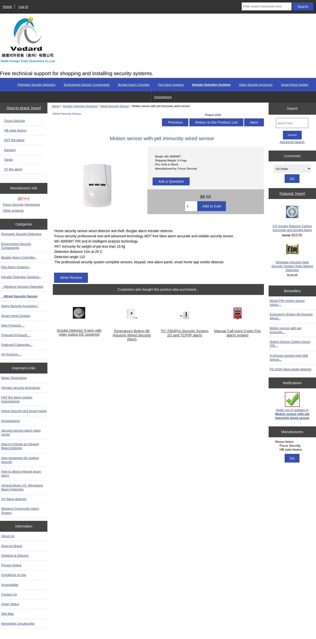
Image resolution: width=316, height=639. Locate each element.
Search (292, 108)
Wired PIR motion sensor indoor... (287, 303)
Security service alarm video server (20, 432)
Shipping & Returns (14, 555)
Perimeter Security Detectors (36, 85)
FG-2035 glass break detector (291, 369)
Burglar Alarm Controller (134, 85)
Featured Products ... (16, 335)
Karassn (10, 150)
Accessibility (9, 585)
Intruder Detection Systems (80, 106)
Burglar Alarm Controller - (19, 257)
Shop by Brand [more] (24, 108)
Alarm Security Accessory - (20, 306)
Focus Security (14, 121)
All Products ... (11, 354)
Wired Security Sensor (114, 106)
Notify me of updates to (292, 406)
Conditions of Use (13, 575)
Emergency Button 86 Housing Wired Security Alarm (132, 335)
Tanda (8, 159)
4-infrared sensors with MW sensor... (289, 357)
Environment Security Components (87, 85)
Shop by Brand (11, 546)
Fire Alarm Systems (171, 85)
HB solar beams (15, 130)
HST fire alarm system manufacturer (16, 399)
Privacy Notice (11, 565)
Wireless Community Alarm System (20, 510)
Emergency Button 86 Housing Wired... (291, 316)
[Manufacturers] (292, 446)
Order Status (10, 604)
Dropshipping (163, 97)
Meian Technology (14, 378)
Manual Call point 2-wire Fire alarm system (237, 333)
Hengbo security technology (20, 388)
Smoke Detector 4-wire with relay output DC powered (79, 332)
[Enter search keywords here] (267, 6)
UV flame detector (13, 499)
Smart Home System (294, 85)
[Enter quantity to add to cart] (191, 206)
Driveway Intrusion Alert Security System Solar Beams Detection (292, 258)
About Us (7, 536)
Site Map (7, 614)
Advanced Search (292, 142)
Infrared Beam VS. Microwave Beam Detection (22, 487)
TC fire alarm (13, 169)
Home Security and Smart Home (24, 411)
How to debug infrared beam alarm (21, 473)
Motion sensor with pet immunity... (285, 330)
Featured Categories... (17, 345)
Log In (23, 7)
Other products (13, 210)
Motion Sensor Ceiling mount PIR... (290, 344)
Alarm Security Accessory (256, 85)
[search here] (292, 123)
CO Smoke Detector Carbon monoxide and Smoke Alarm (292, 219)
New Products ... (12, 325)
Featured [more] (292, 194)
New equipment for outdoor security (20, 460)
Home (7, 7)
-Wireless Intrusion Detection (22, 286)
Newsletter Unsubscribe (18, 623)
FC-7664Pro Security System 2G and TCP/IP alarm (184, 333)
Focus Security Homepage (21, 204)
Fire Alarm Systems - (15, 267)
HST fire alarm (14, 140)
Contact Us (9, 594)
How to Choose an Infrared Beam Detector (20, 446)
